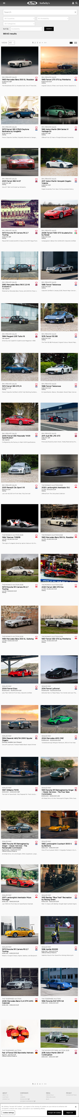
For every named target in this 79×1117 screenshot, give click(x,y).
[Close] (75, 1107)
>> (45, 42)
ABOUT (4, 1093)
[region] (39, 1110)
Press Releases (50, 1097)
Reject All (69, 1112)
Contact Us (5, 1099)
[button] (73, 3)
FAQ (21, 1095)
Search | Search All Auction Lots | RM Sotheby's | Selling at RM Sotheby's (38, 3)
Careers (22, 1097)
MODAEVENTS (24, 1099)
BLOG (47, 1099)
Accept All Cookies (54, 1112)
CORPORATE (24, 1093)
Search (49, 29)
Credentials (50, 1095)
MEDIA (48, 1093)
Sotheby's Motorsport (27, 1101)
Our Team (5, 1097)
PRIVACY (69, 1093)
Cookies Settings (71, 1095)
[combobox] (19, 19)
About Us (5, 1095)
